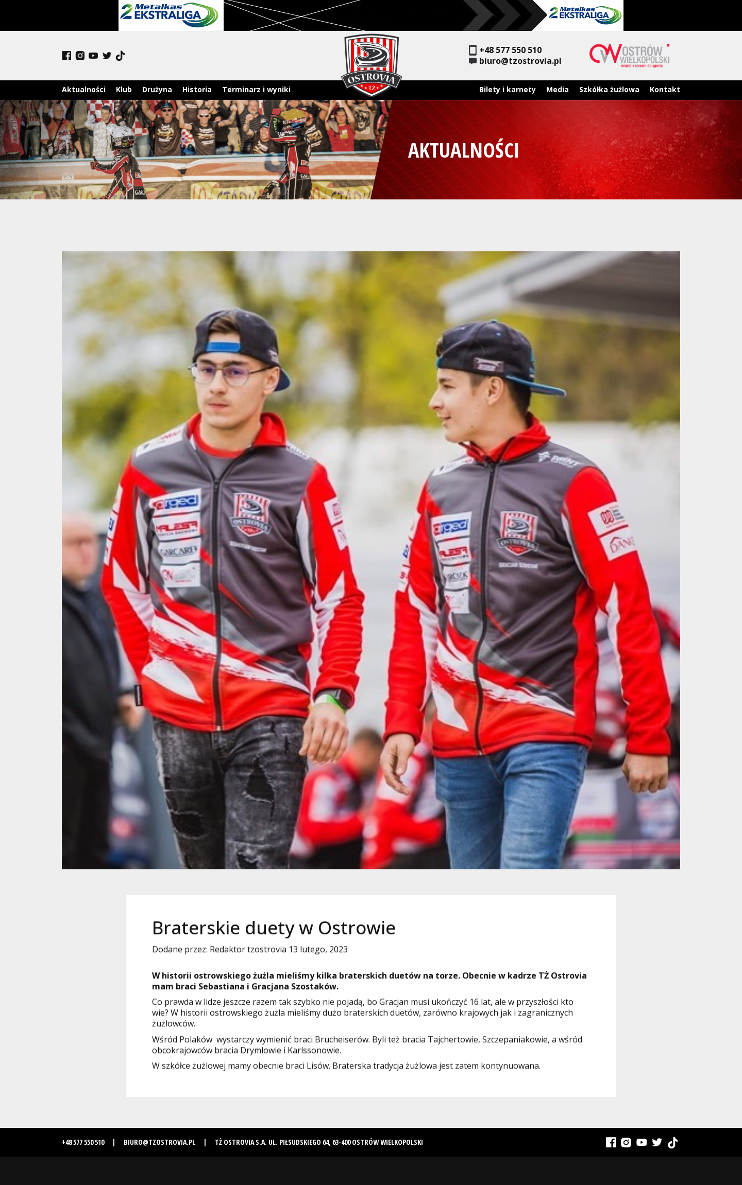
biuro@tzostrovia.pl (515, 61)
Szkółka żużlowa (609, 89)
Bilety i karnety (507, 89)
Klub (124, 89)
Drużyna (157, 89)
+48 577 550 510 (505, 50)
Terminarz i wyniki (256, 89)
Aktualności (84, 89)
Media (557, 89)
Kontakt (665, 89)
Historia (197, 89)
